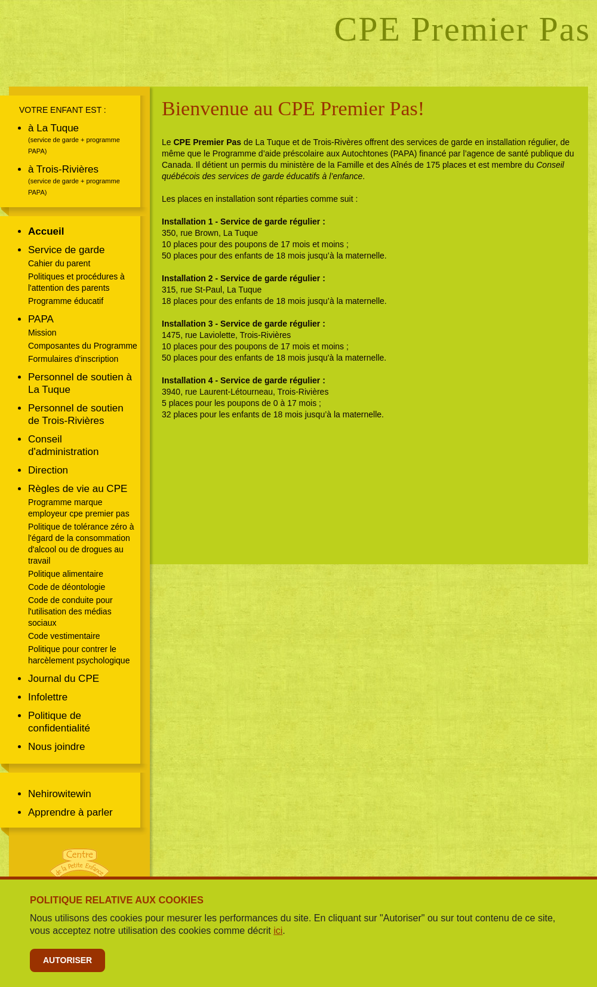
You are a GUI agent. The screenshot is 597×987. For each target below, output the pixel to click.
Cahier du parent (59, 263)
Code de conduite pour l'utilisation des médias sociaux (70, 611)
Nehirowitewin (59, 794)
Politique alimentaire (65, 574)
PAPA (41, 319)
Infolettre (47, 697)
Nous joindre (56, 746)
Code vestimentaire (64, 636)
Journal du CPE (63, 678)
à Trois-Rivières (63, 169)
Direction (48, 470)
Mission (42, 332)
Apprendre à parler (70, 812)
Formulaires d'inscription (73, 359)
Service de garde (66, 250)
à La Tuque (53, 128)
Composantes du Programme (82, 345)
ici (277, 930)
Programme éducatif (65, 301)
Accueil (46, 231)
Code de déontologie (66, 587)
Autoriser (67, 960)
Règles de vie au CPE (77, 488)
